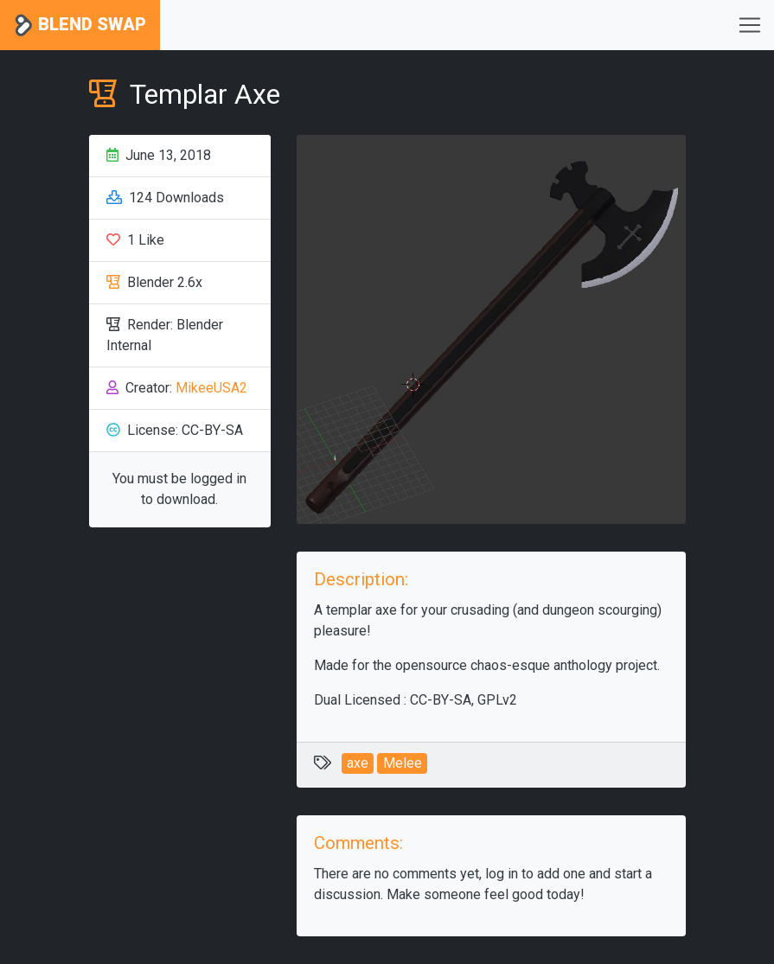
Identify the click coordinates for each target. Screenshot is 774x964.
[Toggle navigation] (750, 25)
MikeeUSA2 (211, 388)
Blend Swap (80, 25)
